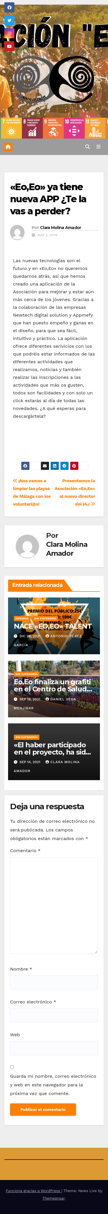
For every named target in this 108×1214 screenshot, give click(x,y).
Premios (22, 618)
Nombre (21, 969)
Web (15, 1034)
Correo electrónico (33, 1002)
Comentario (25, 850)
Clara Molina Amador (60, 227)
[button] (87, 147)
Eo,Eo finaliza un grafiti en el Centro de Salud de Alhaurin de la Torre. (53, 689)
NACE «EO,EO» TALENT (53, 626)
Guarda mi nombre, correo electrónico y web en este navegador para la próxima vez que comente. (53, 1084)
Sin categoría (45, 618)
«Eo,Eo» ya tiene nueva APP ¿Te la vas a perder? (48, 198)
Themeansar (53, 1198)
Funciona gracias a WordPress (33, 1191)
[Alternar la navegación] (99, 147)
